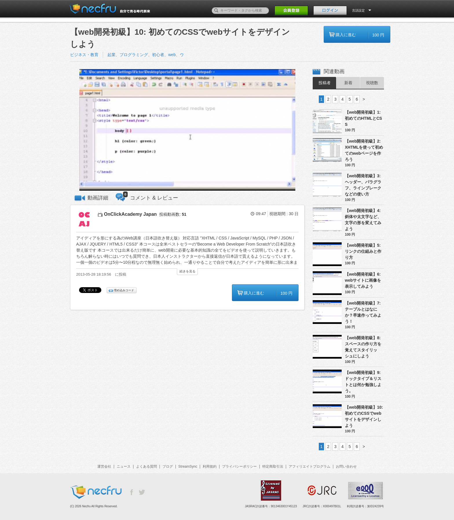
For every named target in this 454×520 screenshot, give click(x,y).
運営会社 (104, 466)
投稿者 (324, 82)
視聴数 (372, 82)
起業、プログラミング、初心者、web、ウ (145, 54)
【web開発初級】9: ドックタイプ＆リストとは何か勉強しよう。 (363, 381)
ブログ (167, 466)
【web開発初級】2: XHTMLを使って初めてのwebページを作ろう (364, 150)
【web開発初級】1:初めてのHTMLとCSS (363, 118)
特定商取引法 (272, 466)
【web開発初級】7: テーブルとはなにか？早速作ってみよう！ (363, 312)
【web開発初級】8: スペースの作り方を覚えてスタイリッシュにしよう (363, 346)
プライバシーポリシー (239, 466)
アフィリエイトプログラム (309, 466)
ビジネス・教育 (84, 54)
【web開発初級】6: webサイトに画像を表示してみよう (363, 280)
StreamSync (187, 466)
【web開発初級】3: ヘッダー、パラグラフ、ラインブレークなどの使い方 (363, 185)
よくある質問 (146, 466)
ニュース (124, 466)
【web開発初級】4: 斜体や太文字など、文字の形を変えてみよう (363, 219)
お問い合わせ (346, 466)
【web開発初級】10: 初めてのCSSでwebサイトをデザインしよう (364, 416)
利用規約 (210, 466)
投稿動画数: (172, 214)
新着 (348, 82)
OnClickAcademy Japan (130, 214)
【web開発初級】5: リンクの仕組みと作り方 (363, 251)
